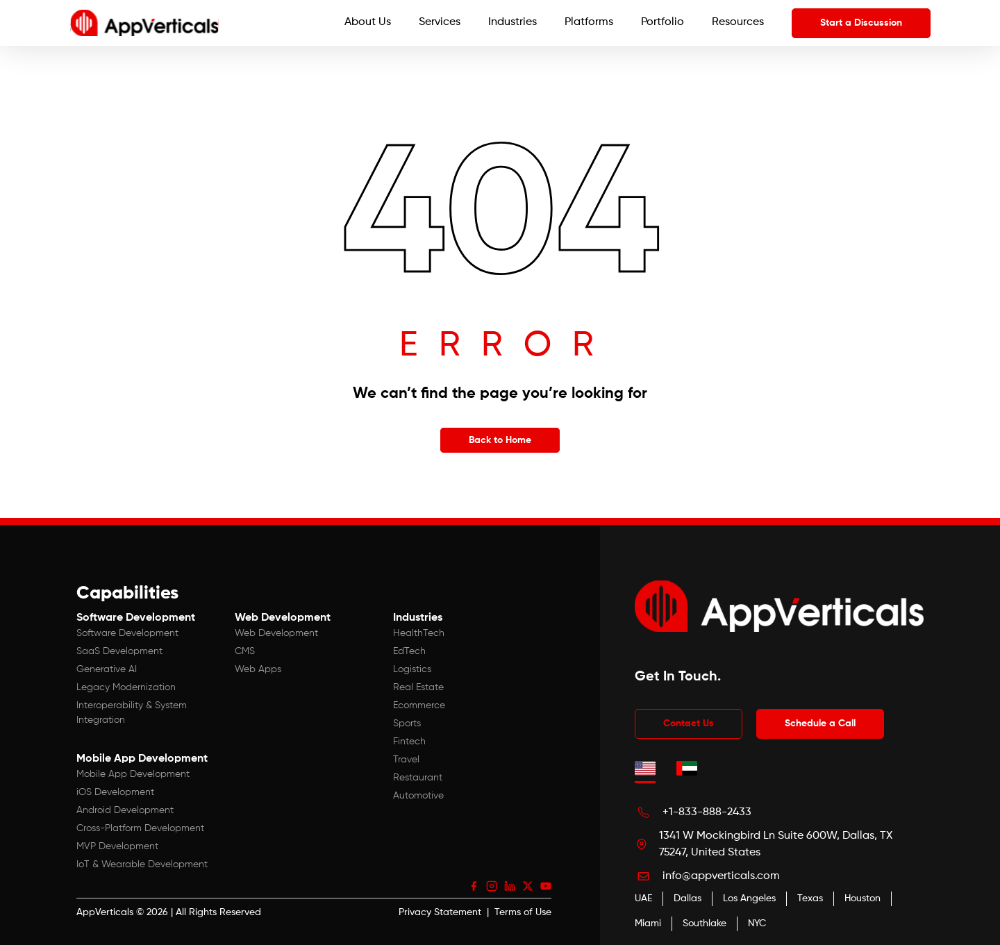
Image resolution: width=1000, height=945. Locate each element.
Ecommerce (419, 705)
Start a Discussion (861, 23)
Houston (862, 898)
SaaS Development (119, 651)
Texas (810, 898)
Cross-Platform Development (140, 828)
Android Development (125, 810)
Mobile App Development (133, 774)
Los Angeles (749, 898)
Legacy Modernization (126, 687)
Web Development (276, 633)
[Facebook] (473, 886)
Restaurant (417, 778)
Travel (406, 759)
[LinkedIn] (509, 886)
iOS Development (115, 792)
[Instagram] (491, 886)
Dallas (687, 898)
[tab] (645, 768)
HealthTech (418, 633)
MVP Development (117, 846)
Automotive (418, 796)
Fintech (409, 741)
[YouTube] (545, 886)
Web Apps (258, 669)
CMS (245, 651)
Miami (648, 923)
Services (439, 22)
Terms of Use (522, 912)
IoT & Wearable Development (142, 864)
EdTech (409, 651)
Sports (407, 723)
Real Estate (418, 687)
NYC (757, 923)
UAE (643, 898)
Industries (512, 22)
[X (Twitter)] (527, 886)
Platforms (589, 22)
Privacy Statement (440, 912)
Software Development (127, 633)
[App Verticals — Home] (144, 22)
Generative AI (106, 669)
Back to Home (500, 440)
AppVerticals (104, 912)
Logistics (412, 669)
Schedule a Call (820, 723)
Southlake (704, 923)
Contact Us (688, 723)
